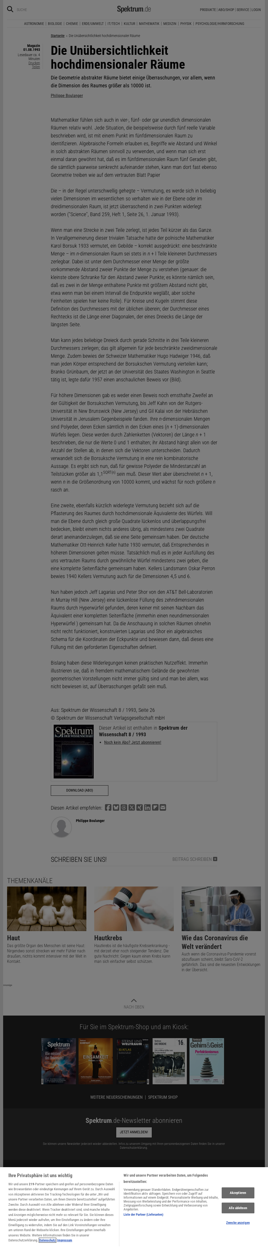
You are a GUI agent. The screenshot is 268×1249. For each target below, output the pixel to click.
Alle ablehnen (238, 1210)
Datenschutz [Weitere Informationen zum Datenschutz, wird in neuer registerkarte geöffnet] (47, 1243)
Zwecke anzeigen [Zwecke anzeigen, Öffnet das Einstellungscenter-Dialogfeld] (238, 1225)
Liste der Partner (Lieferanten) (143, 1217)
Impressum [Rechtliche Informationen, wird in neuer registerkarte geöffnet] (64, 1243)
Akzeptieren (238, 1195)
